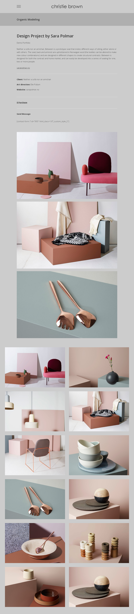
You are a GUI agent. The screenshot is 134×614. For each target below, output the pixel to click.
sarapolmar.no (32, 89)
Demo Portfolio (23, 42)
